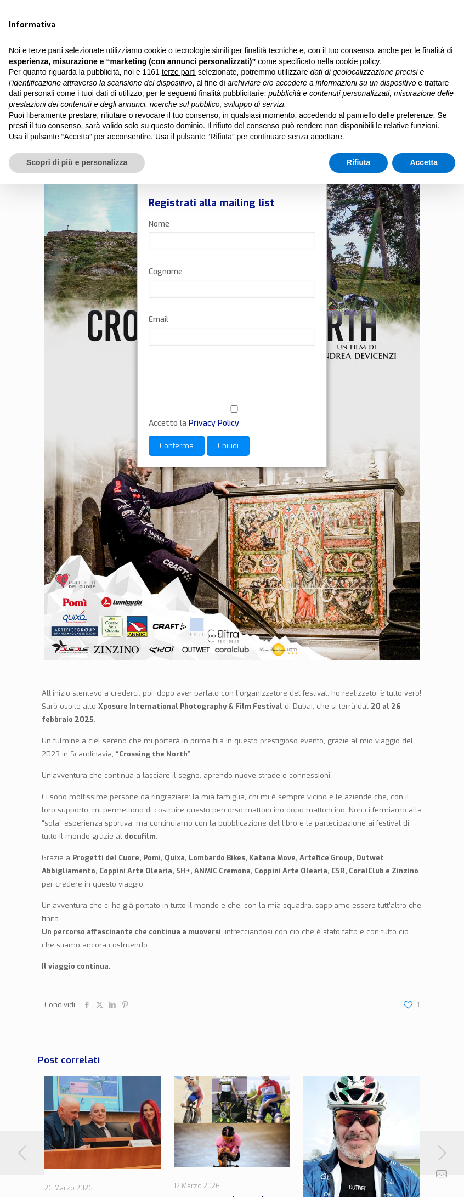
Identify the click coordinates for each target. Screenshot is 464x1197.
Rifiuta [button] (359, 162)
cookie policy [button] (357, 61)
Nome (159, 224)
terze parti (179, 71)
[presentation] (232, 382)
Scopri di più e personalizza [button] (76, 162)
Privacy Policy (214, 423)
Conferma (177, 445)
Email (158, 319)
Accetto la (232, 416)
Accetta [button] (424, 162)
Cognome (166, 272)
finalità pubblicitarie (231, 93)
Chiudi (228, 445)
